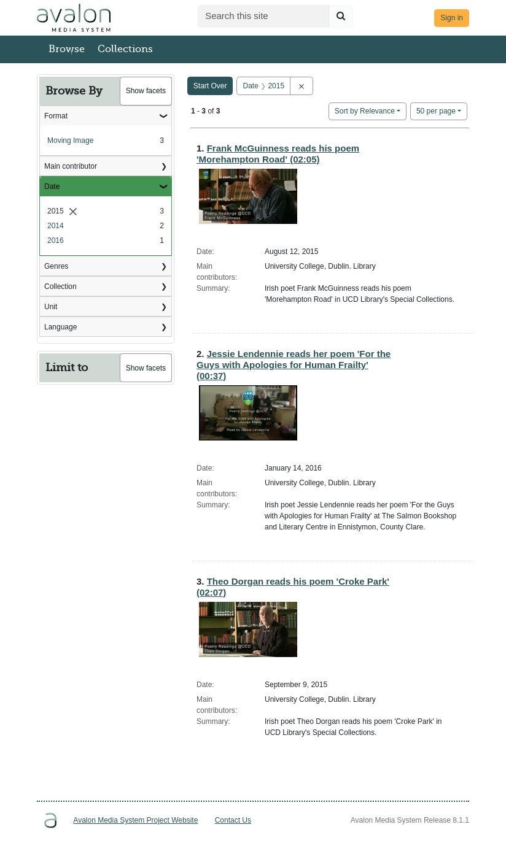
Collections (125, 49)
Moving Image (70, 140)
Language (60, 327)
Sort (365, 111)
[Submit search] (341, 16)
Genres (56, 266)
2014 (55, 225)
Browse (67, 49)
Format (56, 116)
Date (52, 186)
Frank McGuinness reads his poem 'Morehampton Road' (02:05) (278, 153)
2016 (55, 240)
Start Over (210, 86)
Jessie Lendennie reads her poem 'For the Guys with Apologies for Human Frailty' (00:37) (294, 364)
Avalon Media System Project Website (135, 820)
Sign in (451, 17)
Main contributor (70, 166)
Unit (50, 306)
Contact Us (233, 820)
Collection (60, 286)
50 (436, 110)
